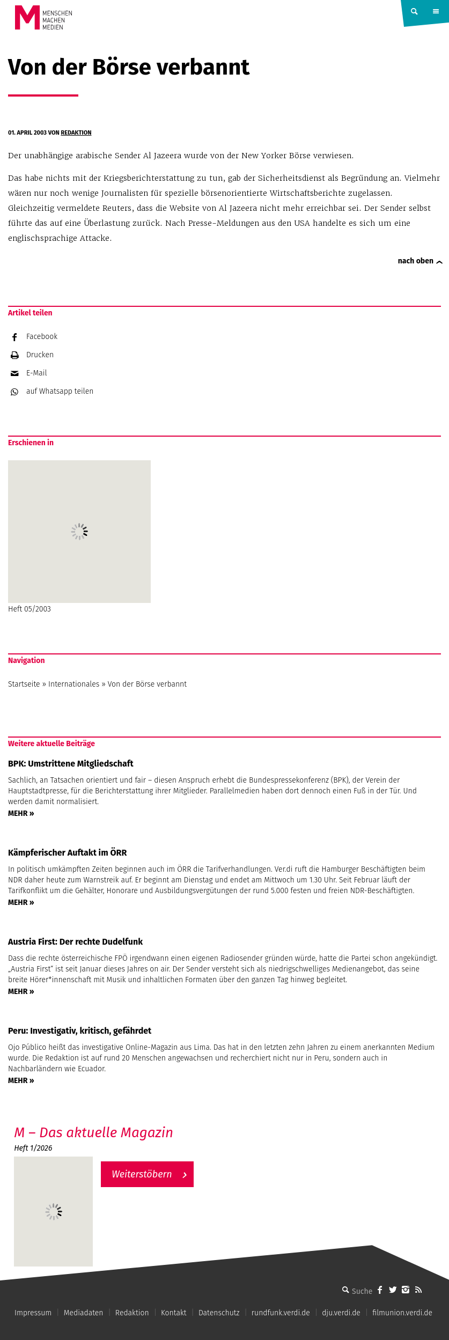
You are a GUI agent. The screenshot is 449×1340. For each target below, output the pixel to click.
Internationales (73, 684)
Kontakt (173, 1312)
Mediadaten (84, 1312)
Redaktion (76, 132)
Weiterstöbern (142, 1174)
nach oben (415, 261)
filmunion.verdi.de (402, 1312)
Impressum (32, 1312)
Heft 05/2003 (79, 537)
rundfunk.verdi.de (281, 1312)
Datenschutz (219, 1312)
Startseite (24, 684)
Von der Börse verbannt (147, 684)
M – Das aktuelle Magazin (93, 1132)
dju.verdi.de (341, 1312)
